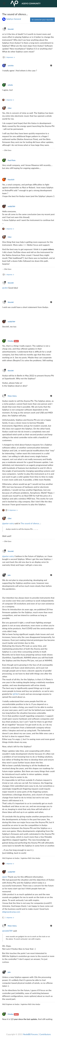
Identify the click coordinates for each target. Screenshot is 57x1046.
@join (4, 877)
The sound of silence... (30, 523)
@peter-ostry (8, 523)
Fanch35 (11, 179)
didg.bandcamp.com (11, 912)
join (9, 575)
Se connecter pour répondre (42, 20)
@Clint (16, 694)
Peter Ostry (12, 396)
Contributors (45, 1034)
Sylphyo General (13, 19)
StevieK (11, 29)
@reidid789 (7, 931)
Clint (9, 108)
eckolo (10, 85)
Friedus (10, 341)
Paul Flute (11, 160)
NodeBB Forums (30, 1034)
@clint (5, 288)
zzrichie (11, 65)
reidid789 (11, 206)
